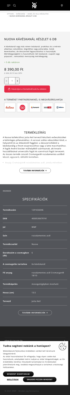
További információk (33, 170)
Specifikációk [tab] (7, 191)
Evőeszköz (20, 14)
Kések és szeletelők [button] (14, 341)
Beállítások (13, 379)
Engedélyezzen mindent (40, 379)
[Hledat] (14, 5)
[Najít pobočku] (61, 5)
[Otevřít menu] (9, 5)
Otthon (10, 14)
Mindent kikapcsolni (18, 374)
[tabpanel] (35, 256)
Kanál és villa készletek (38, 14)
